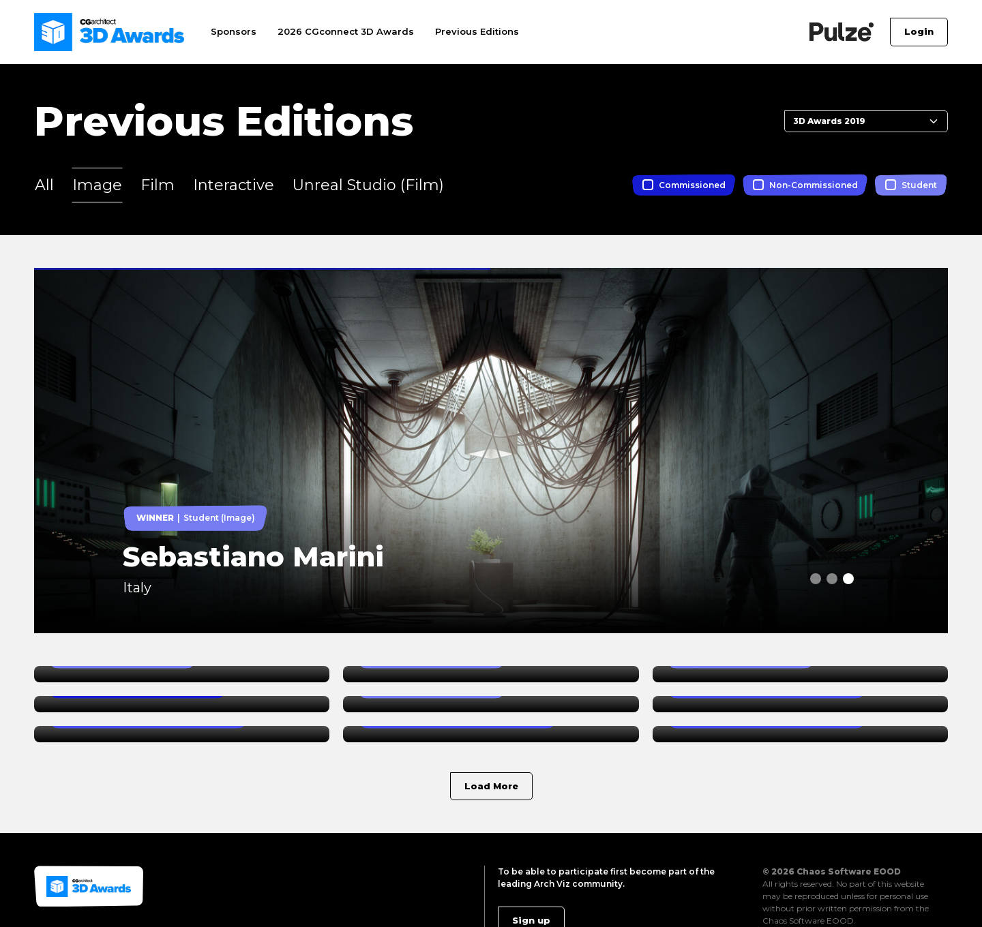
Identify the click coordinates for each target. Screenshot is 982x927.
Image (97, 185)
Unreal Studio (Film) (368, 185)
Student (919, 185)
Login (919, 31)
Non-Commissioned (813, 185)
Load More (491, 785)
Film (157, 185)
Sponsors (233, 31)
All (44, 185)
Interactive (233, 185)
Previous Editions (477, 31)
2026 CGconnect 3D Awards (346, 31)
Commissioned (692, 185)
